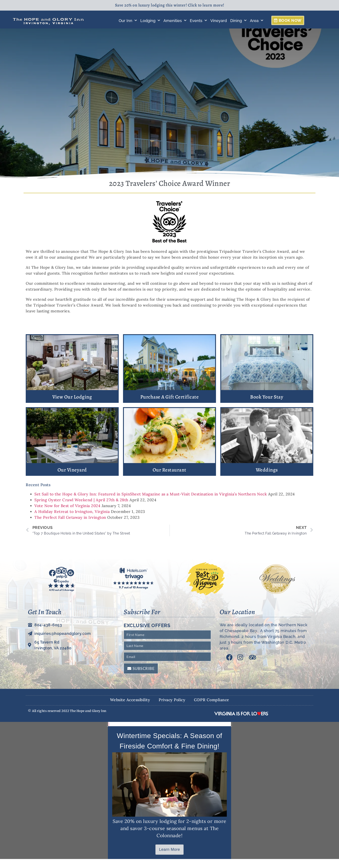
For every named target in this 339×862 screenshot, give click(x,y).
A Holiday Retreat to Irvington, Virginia (72, 514)
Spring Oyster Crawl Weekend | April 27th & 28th (81, 502)
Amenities (174, 20)
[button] (169, 727)
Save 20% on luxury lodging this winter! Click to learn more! (169, 5)
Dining (238, 20)
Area (256, 20)
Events (198, 20)
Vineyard (218, 20)
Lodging (150, 20)
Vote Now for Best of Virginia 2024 (67, 508)
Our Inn (128, 20)
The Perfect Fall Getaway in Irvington (70, 520)
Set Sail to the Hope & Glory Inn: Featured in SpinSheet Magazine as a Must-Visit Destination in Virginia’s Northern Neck (150, 497)
